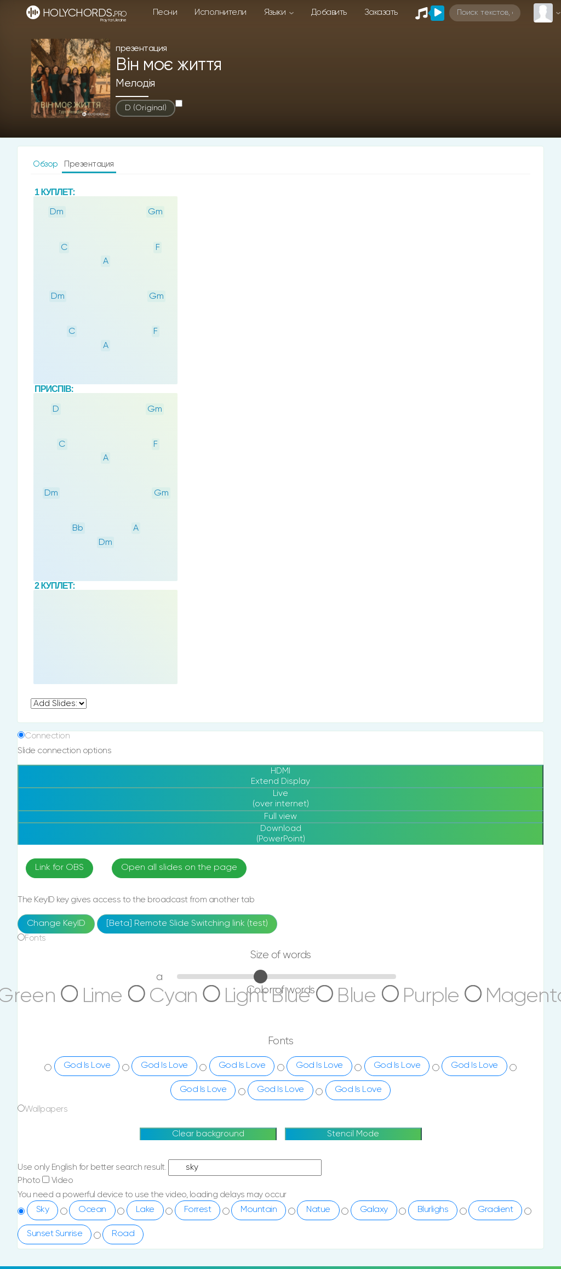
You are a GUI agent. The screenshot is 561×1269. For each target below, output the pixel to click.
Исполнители (220, 12)
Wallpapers (46, 1132)
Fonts (35, 961)
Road (123, 1256)
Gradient (495, 1232)
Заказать (381, 12)
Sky (42, 1232)
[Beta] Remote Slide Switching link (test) (187, 946)
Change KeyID (56, 946)
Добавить (329, 12)
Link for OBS (59, 890)
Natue (318, 1232)
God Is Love (87, 1088)
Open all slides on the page (179, 890)
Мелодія (135, 83)
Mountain (259, 1232)
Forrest (197, 1232)
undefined (59, 703)
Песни (165, 12)
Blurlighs (433, 1232)
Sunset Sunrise (54, 1256)
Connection (47, 736)
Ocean (92, 1232)
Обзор (46, 164)
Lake (145, 1232)
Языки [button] (276, 12)
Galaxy (374, 1232)
